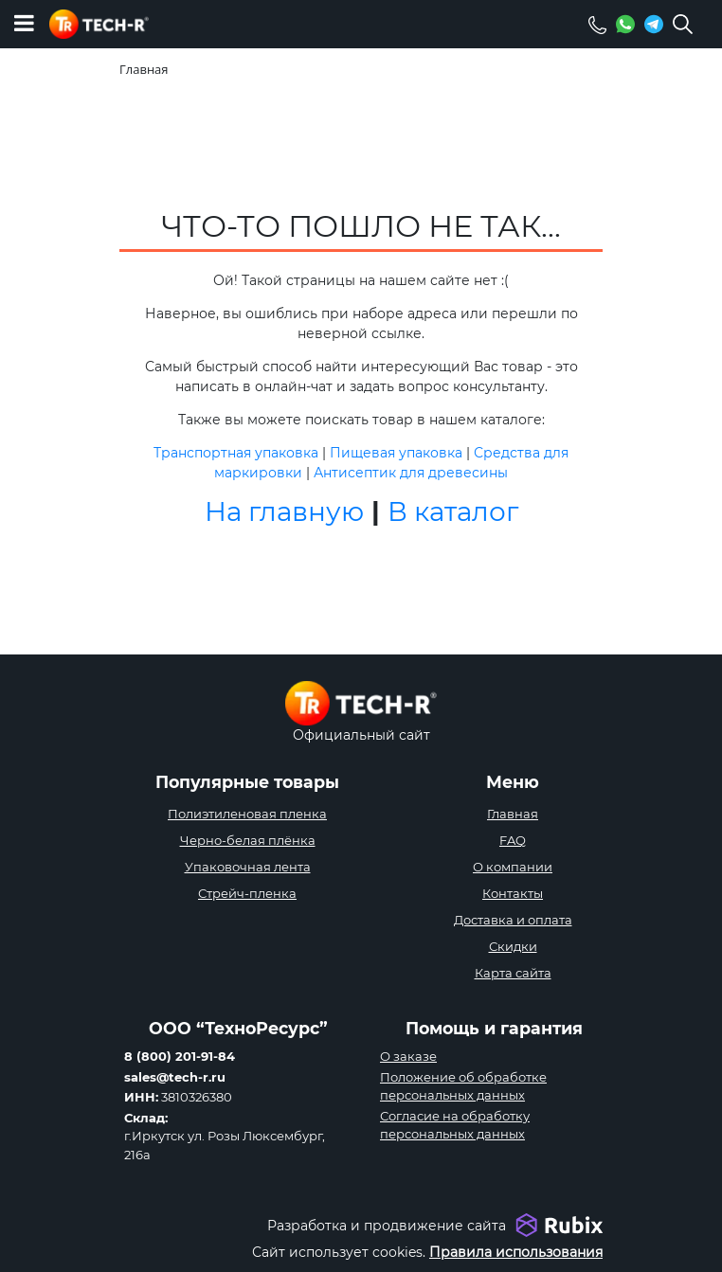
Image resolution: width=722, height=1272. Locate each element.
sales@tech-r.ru (175, 1076)
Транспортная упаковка (235, 452)
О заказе (408, 1056)
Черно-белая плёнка (248, 840)
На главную (284, 511)
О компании (512, 866)
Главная (512, 813)
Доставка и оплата (513, 919)
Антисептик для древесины (411, 472)
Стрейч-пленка (247, 893)
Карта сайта (513, 972)
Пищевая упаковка (396, 452)
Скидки (513, 946)
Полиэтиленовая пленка (247, 813)
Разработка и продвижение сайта (386, 1225)
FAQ (512, 840)
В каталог (453, 511)
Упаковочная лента (248, 866)
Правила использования (516, 1252)
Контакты (512, 893)
